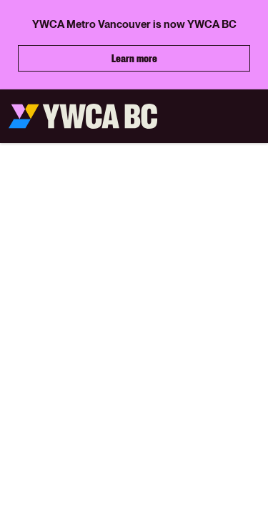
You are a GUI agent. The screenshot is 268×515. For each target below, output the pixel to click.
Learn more (134, 58)
